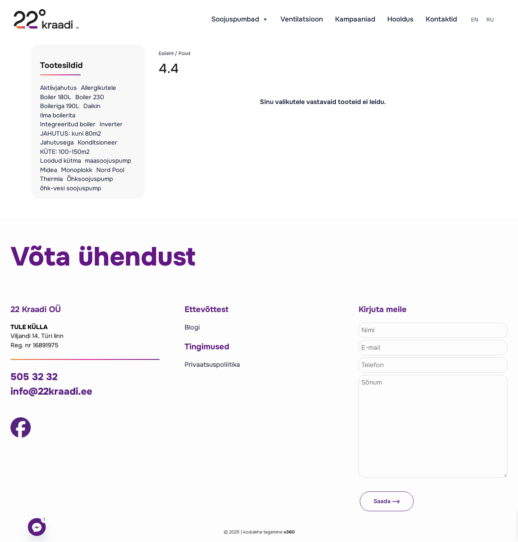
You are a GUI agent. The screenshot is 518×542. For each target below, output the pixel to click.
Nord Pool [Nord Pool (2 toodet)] (110, 170)
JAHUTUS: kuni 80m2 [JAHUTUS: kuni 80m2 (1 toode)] (70, 134)
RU (490, 19)
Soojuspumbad (239, 19)
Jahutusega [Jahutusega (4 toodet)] (57, 142)
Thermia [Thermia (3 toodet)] (51, 179)
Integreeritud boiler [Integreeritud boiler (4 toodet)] (68, 124)
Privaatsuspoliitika (212, 364)
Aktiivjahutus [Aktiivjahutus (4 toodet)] (58, 88)
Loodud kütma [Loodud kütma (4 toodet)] (60, 161)
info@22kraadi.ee (51, 391)
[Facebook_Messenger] (37, 527)
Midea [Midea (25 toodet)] (48, 170)
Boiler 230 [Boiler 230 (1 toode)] (89, 97)
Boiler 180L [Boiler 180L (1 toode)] (55, 97)
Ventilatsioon (301, 19)
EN (474, 19)
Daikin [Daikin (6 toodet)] (91, 106)
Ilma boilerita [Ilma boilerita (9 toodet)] (57, 115)
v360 (289, 532)
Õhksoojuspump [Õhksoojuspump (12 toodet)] (90, 179)
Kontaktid (441, 19)
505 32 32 (34, 377)
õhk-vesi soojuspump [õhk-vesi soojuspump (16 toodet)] (70, 188)
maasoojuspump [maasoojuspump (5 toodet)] (108, 161)
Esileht (166, 53)
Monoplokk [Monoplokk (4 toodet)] (76, 170)
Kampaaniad (355, 19)
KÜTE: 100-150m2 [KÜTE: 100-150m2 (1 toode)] (64, 152)
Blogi (192, 327)
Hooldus (400, 19)
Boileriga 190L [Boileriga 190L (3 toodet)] (59, 106)
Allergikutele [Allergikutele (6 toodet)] (98, 88)
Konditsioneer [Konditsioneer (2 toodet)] (97, 142)
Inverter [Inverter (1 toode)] (111, 124)
